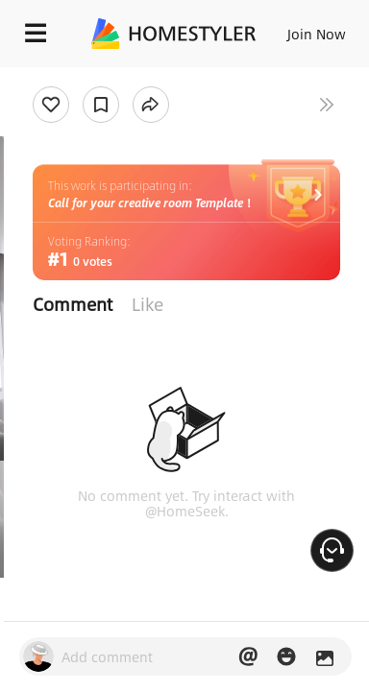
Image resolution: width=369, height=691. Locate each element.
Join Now (316, 33)
